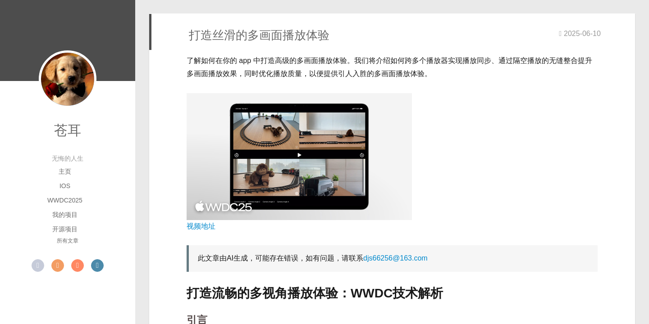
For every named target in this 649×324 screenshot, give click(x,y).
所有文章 (67, 241)
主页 (65, 171)
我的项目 (65, 214)
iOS (64, 185)
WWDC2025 (64, 200)
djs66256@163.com (395, 258)
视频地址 (201, 226)
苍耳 (67, 130)
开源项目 (65, 229)
